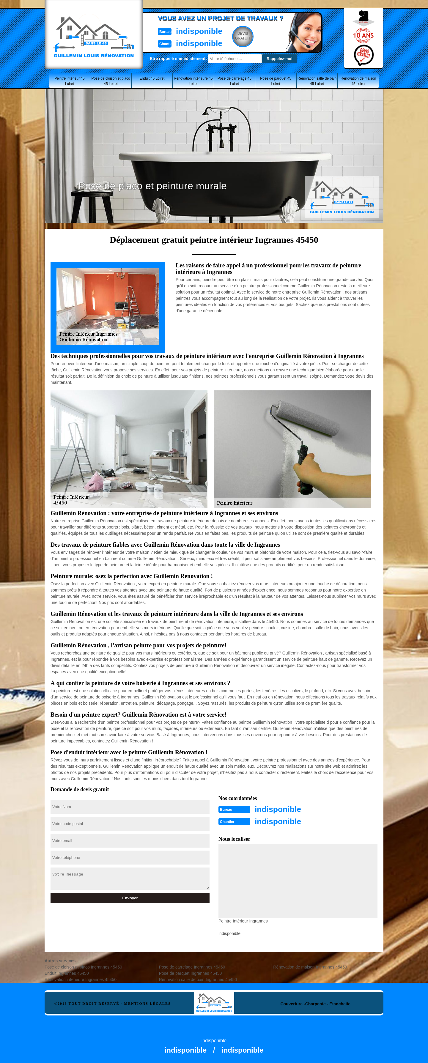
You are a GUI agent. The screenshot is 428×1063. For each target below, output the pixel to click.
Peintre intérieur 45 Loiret (69, 81)
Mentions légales (147, 1003)
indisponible (196, 31)
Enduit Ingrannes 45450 (67, 972)
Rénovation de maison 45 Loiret (358, 81)
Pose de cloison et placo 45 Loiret (111, 81)
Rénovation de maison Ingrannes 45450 (310, 966)
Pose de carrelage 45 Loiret (234, 81)
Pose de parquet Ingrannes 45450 (190, 972)
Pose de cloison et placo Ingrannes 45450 (83, 966)
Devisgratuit (241, 35)
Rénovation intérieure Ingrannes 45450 (81, 979)
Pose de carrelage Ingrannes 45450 (192, 966)
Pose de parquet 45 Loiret (275, 81)
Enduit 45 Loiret (151, 78)
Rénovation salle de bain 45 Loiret (317, 81)
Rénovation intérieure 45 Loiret (193, 81)
